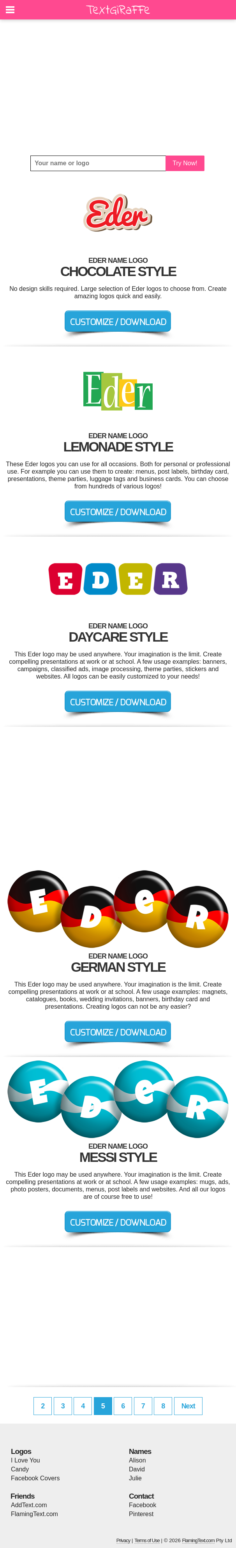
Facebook (142, 1505)
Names (140, 1451)
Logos (21, 1451)
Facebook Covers (35, 1478)
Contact (141, 1496)
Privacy (123, 1540)
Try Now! (185, 163)
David (137, 1469)
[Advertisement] (118, 87)
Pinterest (141, 1514)
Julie (135, 1478)
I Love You (25, 1460)
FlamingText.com (34, 1514)
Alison (137, 1460)
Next (188, 1406)
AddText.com (29, 1505)
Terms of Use (147, 1540)
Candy (20, 1469)
